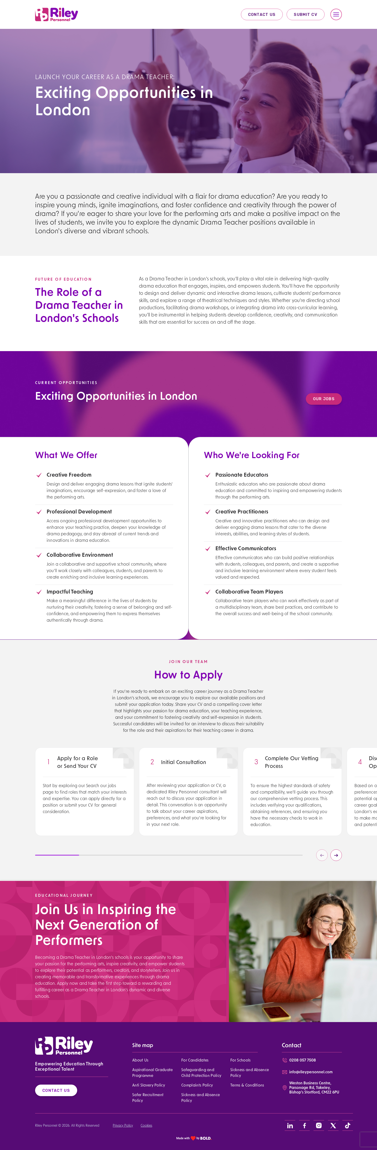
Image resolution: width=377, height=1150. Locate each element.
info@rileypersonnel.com (311, 1072)
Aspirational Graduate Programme (152, 1073)
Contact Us (262, 14)
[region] (84, 805)
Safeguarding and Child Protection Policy (201, 1073)
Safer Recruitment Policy (147, 1098)
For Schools (240, 1060)
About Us (140, 1060)
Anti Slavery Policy (148, 1085)
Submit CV (305, 14)
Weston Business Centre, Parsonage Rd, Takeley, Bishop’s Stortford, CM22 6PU (314, 1087)
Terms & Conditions (247, 1085)
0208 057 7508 (302, 1060)
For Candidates (194, 1060)
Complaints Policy (197, 1085)
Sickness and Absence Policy (249, 1073)
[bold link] (194, 1138)
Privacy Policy (123, 1126)
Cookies (146, 1126)
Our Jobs (330, 399)
